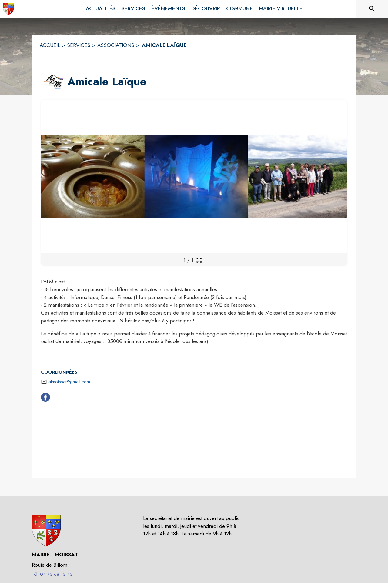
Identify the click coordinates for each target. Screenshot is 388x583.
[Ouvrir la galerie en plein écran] (199, 260)
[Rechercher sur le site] (372, 9)
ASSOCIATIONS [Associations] (115, 45)
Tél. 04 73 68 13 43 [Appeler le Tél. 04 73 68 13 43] (52, 574)
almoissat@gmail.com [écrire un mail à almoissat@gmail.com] (69, 381)
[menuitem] (101, 9)
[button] (53, 81)
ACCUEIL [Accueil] (50, 45)
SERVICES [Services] (78, 45)
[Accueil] (8, 9)
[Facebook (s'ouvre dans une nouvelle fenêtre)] (45, 398)
